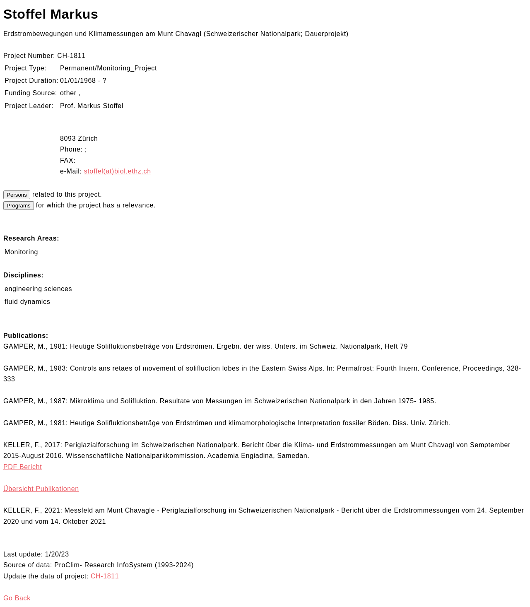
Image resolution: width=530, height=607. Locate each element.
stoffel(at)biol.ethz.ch (117, 171)
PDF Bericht (22, 466)
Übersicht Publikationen (41, 488)
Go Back (17, 598)
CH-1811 (105, 576)
